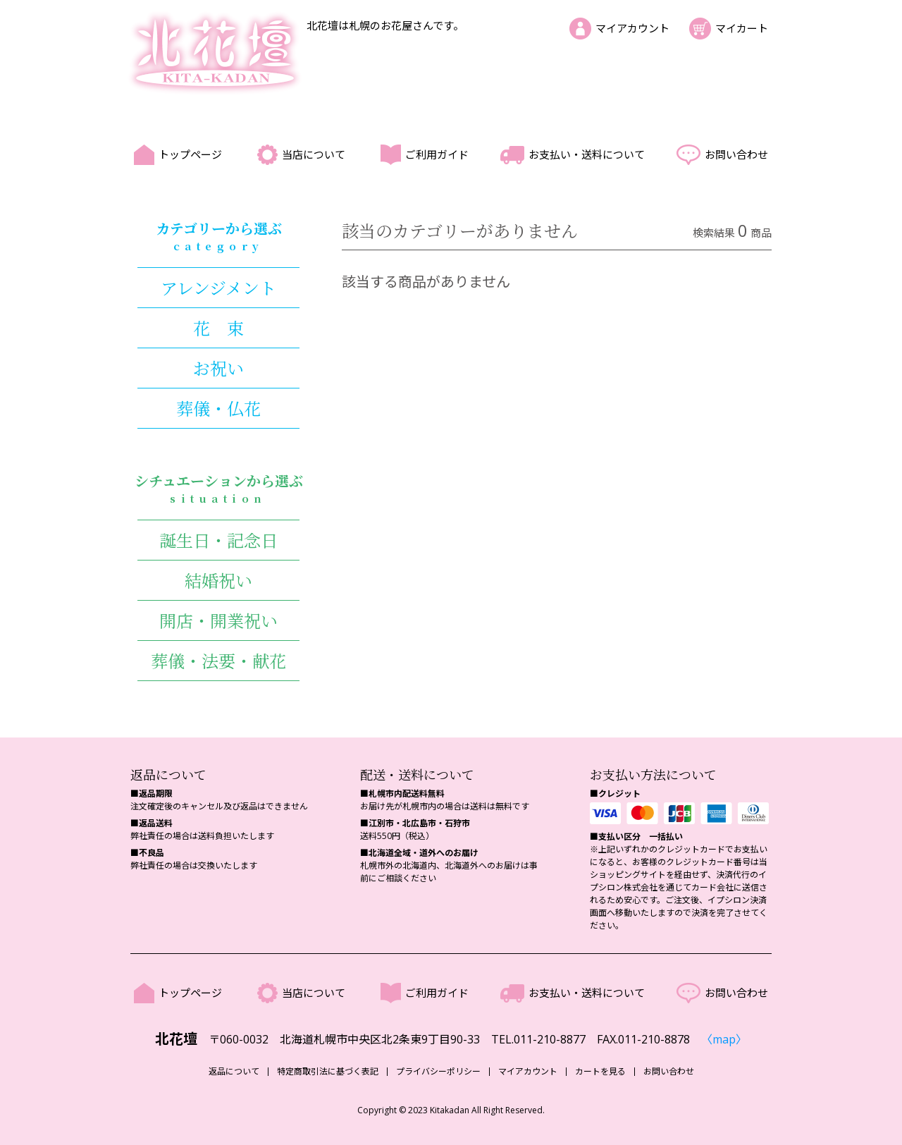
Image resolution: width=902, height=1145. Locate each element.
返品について (234, 1071)
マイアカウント (632, 28)
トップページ (190, 154)
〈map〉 (724, 1039)
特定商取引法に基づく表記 (327, 1071)
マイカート (741, 28)
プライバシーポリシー (438, 1071)
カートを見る (600, 1071)
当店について (313, 154)
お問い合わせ (736, 154)
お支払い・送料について (587, 154)
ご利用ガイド (437, 154)
